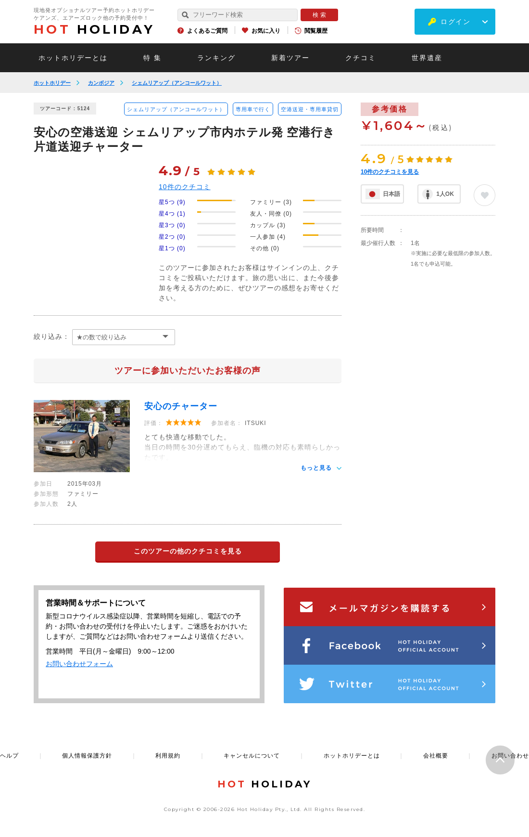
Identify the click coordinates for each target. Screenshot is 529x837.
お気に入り (266, 30)
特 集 (152, 58)
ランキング (216, 58)
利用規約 (167, 755)
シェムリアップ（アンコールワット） (177, 83)
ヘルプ (9, 755)
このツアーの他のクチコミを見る (188, 551)
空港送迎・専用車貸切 (310, 109)
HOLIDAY (94, 29)
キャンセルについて (252, 755)
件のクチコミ (185, 187)
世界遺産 (427, 58)
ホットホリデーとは (73, 58)
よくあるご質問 (207, 30)
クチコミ (360, 58)
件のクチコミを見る (390, 171)
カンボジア (101, 83)
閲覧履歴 (315, 30)
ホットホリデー (52, 83)
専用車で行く (253, 109)
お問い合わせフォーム (79, 664)
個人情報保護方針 (87, 755)
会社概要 (435, 755)
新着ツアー (290, 58)
